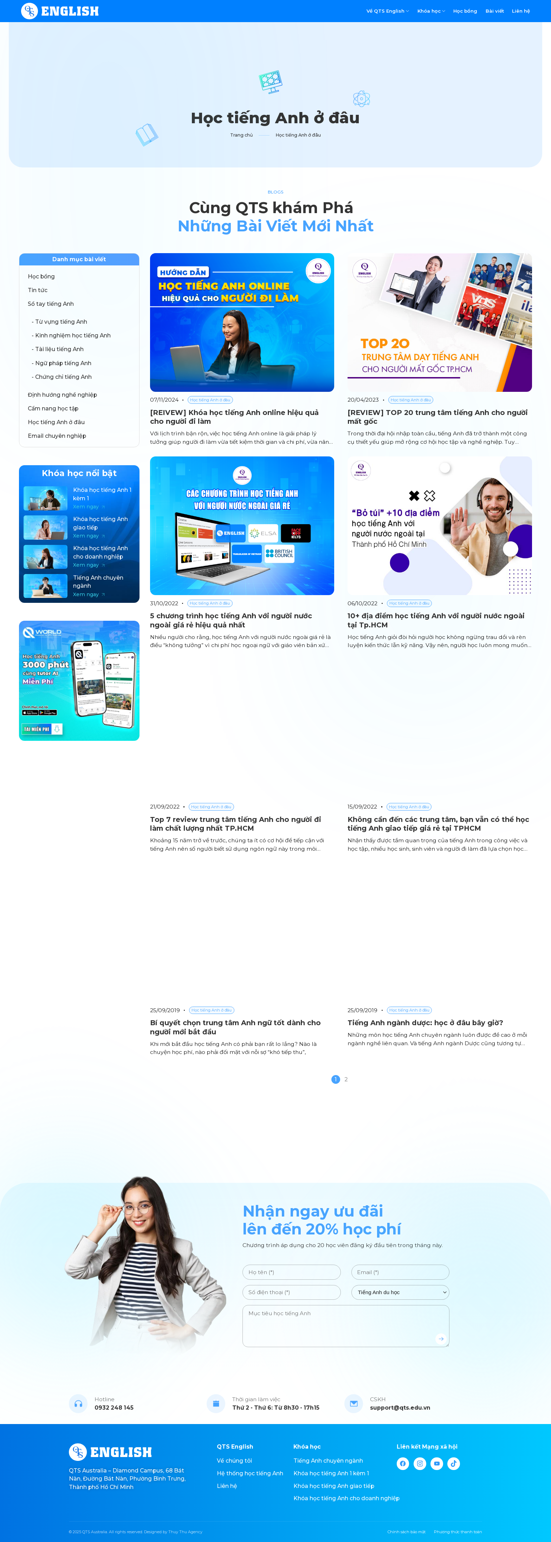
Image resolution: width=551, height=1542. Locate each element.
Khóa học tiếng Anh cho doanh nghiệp (346, 1498)
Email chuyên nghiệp (57, 436)
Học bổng (465, 11)
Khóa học (431, 11)
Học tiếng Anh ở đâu (56, 422)
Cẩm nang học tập (53, 408)
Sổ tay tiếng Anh (51, 304)
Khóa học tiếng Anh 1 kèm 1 (331, 1473)
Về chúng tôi (234, 1460)
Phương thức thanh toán (458, 1531)
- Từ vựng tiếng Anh (59, 321)
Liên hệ (521, 11)
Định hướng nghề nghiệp (62, 394)
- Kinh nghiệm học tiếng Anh (71, 335)
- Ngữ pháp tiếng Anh (61, 363)
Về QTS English (388, 11)
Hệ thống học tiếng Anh (250, 1473)
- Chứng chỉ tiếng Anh (62, 377)
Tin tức (37, 290)
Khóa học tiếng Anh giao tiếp (333, 1486)
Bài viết (495, 11)
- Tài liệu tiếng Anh (58, 349)
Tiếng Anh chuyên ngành (328, 1460)
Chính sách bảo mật (407, 1531)
